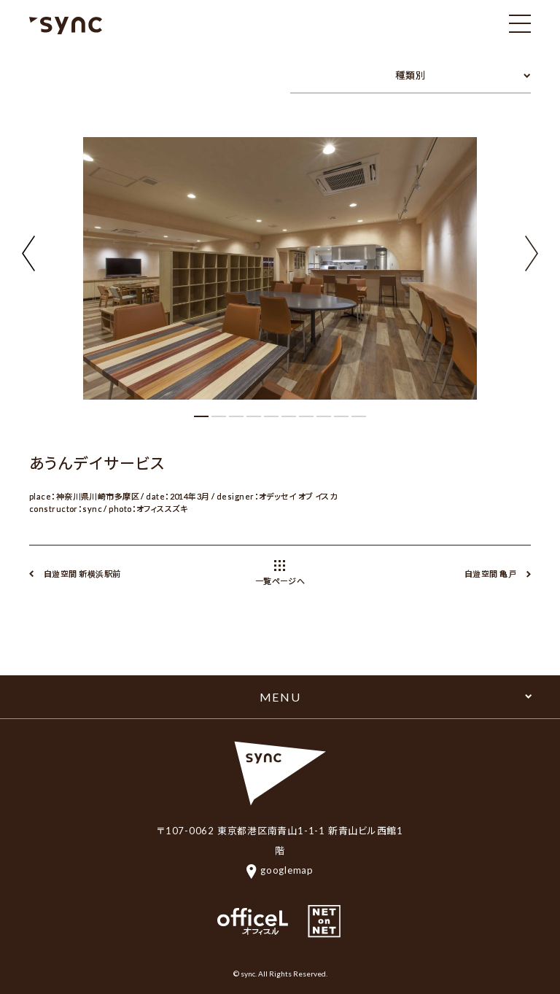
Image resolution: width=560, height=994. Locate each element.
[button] (531, 252)
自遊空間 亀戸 (490, 573)
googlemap (280, 870)
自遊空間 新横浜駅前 (82, 573)
